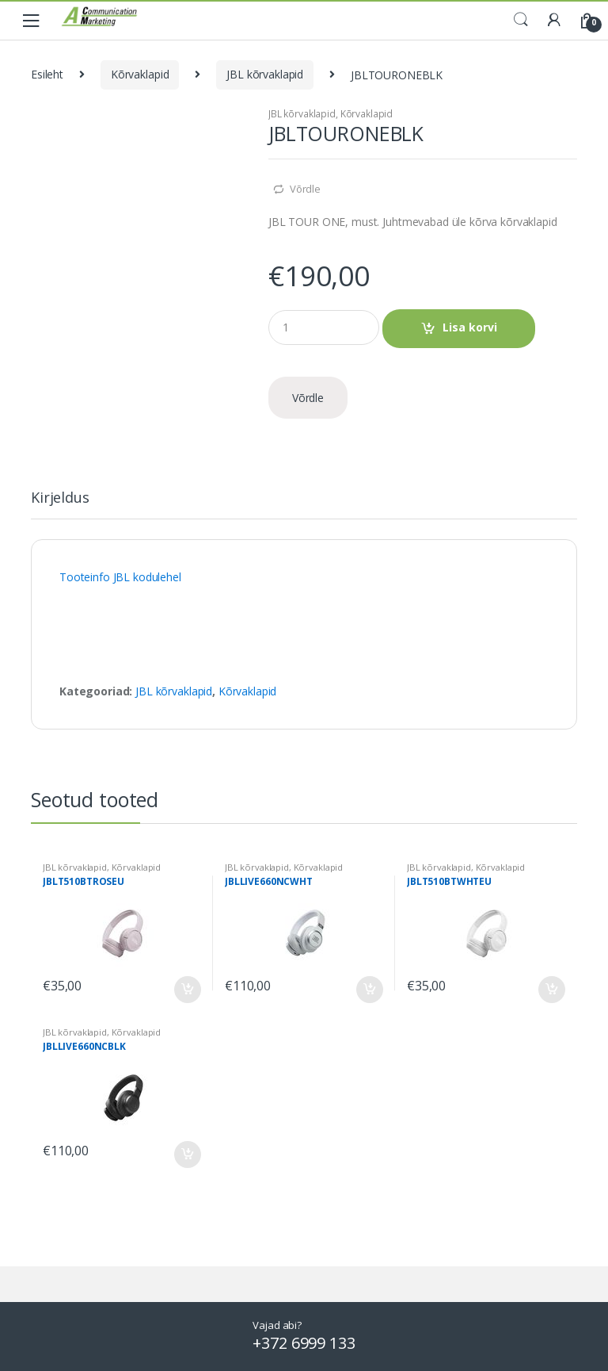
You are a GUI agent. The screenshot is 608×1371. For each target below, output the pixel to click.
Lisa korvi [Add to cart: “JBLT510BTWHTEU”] (551, 989)
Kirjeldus (60, 498)
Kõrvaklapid (140, 74)
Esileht (47, 74)
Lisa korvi (470, 327)
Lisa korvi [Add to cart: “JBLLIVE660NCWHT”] (369, 989)
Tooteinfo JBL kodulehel (120, 576)
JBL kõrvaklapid (264, 74)
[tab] (60, 504)
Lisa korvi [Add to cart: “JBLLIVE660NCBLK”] (187, 1154)
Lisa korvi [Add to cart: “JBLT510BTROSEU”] (187, 989)
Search (521, 20)
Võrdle (305, 189)
